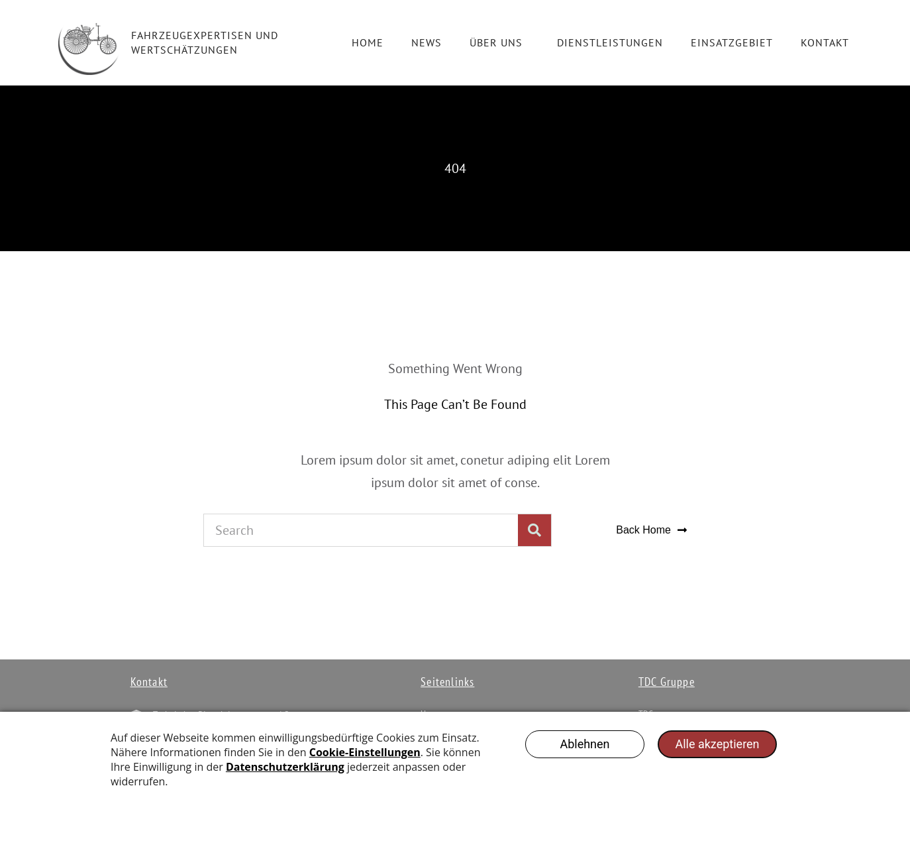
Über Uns (499, 42)
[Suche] (534, 530)
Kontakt (825, 42)
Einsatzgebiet (732, 42)
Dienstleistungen (610, 42)
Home (367, 42)
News (426, 42)
